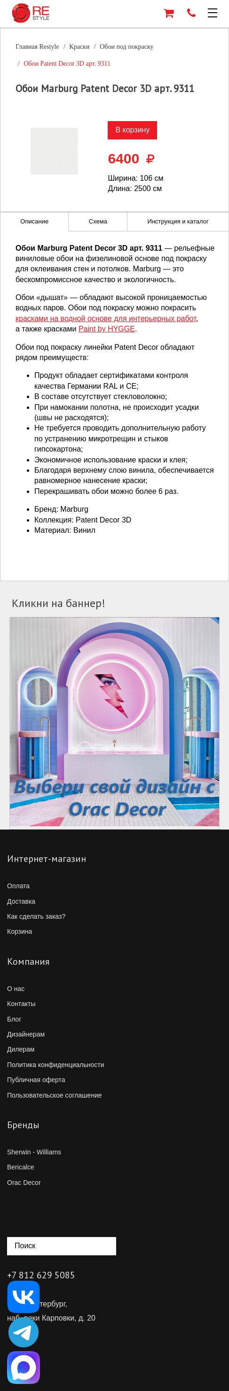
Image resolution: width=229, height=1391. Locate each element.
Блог (14, 1019)
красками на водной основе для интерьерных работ (106, 319)
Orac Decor (24, 1182)
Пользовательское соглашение (54, 1095)
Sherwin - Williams (34, 1152)
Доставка (21, 901)
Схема (98, 221)
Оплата (18, 886)
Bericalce (20, 1167)
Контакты (21, 1003)
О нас (15, 988)
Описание (34, 221)
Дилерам (20, 1049)
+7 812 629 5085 (41, 1275)
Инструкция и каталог (178, 221)
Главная (37, 46)
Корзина (19, 931)
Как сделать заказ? (36, 916)
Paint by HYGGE (107, 329)
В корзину (132, 130)
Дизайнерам (26, 1034)
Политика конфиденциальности (55, 1064)
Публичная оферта (36, 1080)
